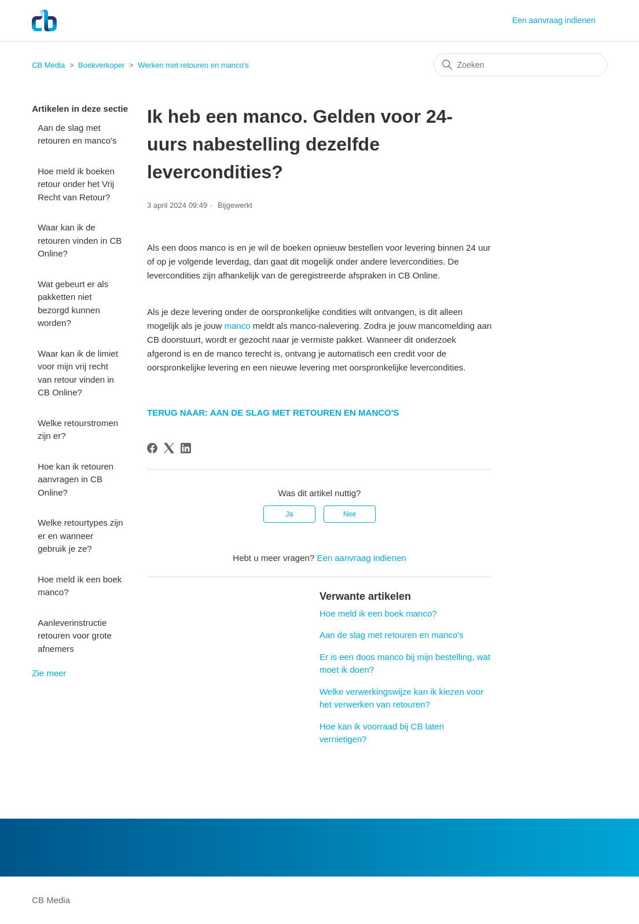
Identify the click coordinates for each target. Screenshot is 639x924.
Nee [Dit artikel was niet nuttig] (349, 514)
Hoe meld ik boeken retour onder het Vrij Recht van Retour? (76, 184)
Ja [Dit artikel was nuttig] (289, 514)
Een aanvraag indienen (554, 20)
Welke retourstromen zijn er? (78, 429)
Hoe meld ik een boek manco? (80, 585)
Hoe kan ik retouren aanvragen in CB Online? (75, 479)
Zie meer (49, 673)
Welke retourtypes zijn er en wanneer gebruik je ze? (80, 535)
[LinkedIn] (186, 448)
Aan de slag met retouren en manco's (77, 134)
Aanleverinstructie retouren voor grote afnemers (75, 636)
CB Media (48, 65)
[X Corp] (169, 448)
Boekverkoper (101, 65)
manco (237, 326)
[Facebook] (152, 448)
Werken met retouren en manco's (193, 65)
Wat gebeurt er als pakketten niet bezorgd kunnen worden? (73, 303)
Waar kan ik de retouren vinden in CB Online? (80, 240)
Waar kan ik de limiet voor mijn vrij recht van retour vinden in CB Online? (78, 373)
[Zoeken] (520, 64)
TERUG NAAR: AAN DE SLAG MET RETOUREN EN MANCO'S (273, 412)
